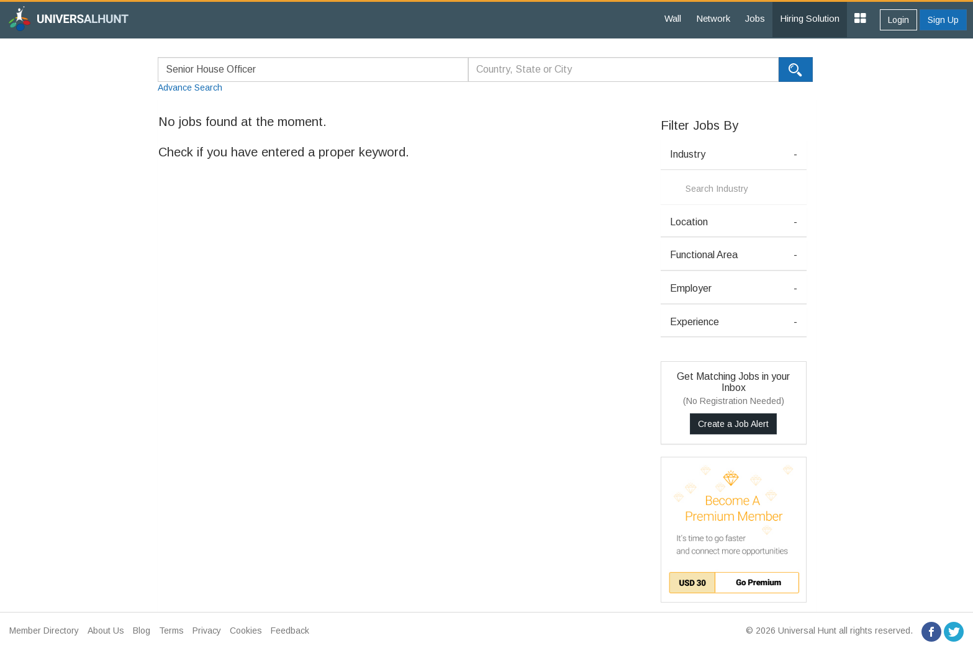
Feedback (290, 630)
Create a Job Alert (733, 424)
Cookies (246, 630)
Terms (171, 630)
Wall (672, 18)
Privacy (206, 630)
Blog (141, 630)
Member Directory (44, 630)
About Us (106, 630)
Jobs (755, 18)
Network (713, 18)
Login (898, 20)
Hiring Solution (809, 18)
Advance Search (190, 87)
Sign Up (943, 20)
